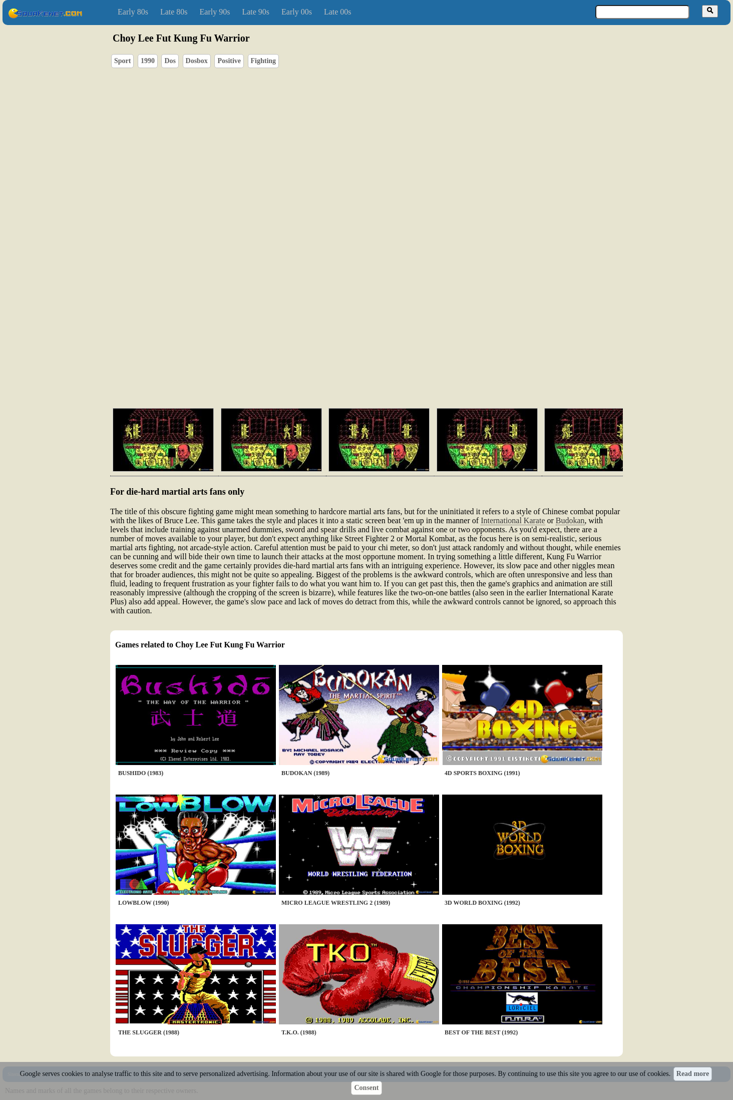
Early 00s (296, 12)
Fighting (263, 61)
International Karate (513, 520)
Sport (122, 61)
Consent (366, 1087)
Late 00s (337, 12)
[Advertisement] (395, 353)
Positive (229, 61)
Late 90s (255, 12)
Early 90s (215, 12)
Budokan (570, 520)
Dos (170, 61)
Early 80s (133, 12)
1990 (148, 61)
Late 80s (174, 12)
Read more (692, 1073)
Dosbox (197, 61)
